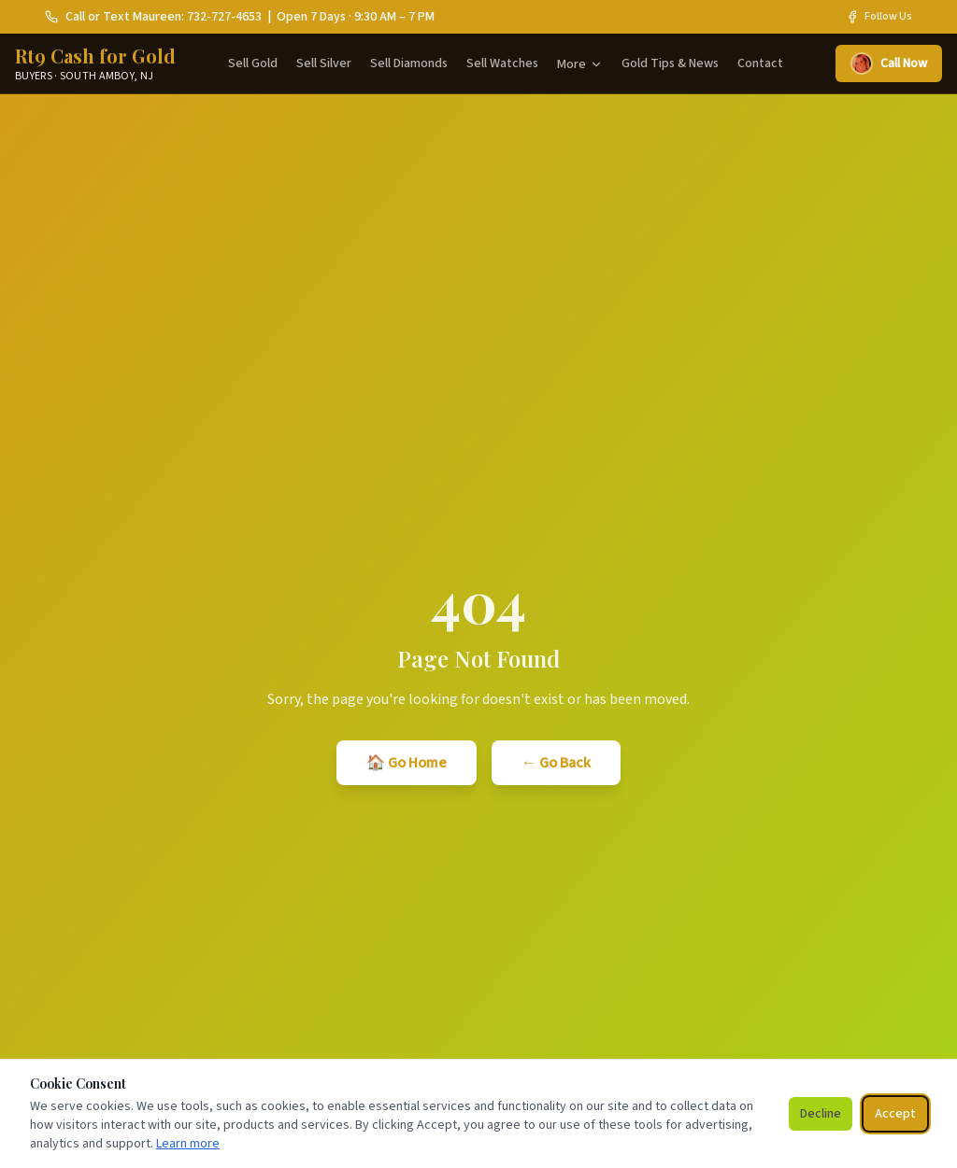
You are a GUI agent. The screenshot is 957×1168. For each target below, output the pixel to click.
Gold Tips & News (670, 63)
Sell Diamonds (409, 63)
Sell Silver (323, 63)
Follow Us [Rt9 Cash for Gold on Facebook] (879, 16)
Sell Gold (253, 63)
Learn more (188, 1143)
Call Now (888, 63)
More (580, 64)
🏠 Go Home (406, 763)
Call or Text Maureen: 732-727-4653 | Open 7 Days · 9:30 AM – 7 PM (240, 16)
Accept (895, 1114)
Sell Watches (502, 63)
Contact (760, 63)
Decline (820, 1114)
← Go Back (556, 763)
